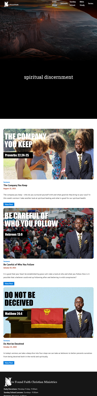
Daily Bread (54, 3)
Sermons (64, 3)
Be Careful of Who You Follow (18, 264)
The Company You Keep (15, 185)
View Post (9, 204)
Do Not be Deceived (13, 343)
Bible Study (82, 3)
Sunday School (73, 3)
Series (90, 3)
